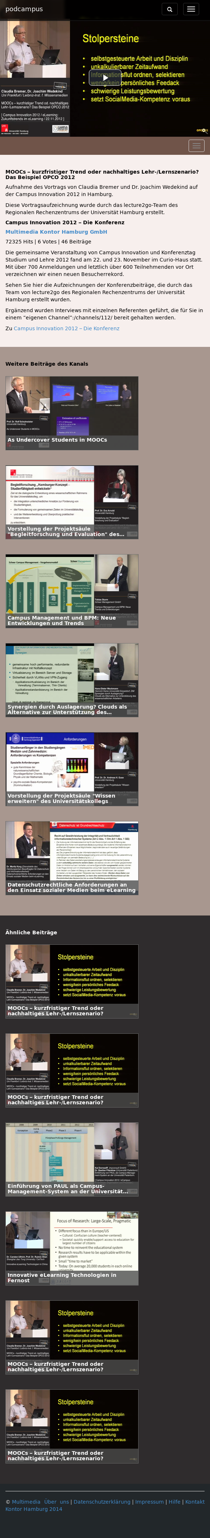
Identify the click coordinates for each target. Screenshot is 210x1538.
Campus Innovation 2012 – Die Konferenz (66, 329)
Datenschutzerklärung (102, 1502)
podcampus (24, 9)
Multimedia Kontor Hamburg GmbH (56, 232)
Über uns (56, 1502)
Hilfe (175, 1502)
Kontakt (195, 1502)
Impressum (149, 1502)
